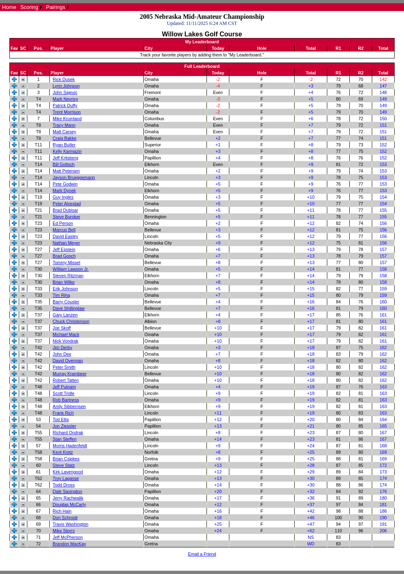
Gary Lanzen (65, 314)
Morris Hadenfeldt (70, 445)
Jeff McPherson (68, 537)
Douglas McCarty (69, 504)
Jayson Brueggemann (74, 177)
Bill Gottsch (64, 164)
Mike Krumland (67, 118)
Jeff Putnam (64, 386)
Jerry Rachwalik (68, 498)
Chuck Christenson (71, 321)
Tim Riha (61, 295)
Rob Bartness (66, 399)
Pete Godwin (65, 184)
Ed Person (63, 223)
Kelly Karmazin (67, 151)
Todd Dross (64, 484)
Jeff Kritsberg (65, 157)
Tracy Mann (64, 125)
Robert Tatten (66, 380)
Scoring (29, 7)
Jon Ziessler (64, 426)
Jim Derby (62, 347)
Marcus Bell (64, 229)
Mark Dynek (64, 190)
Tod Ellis (61, 419)
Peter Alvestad (67, 203)
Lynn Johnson (66, 85)
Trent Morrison (67, 112)
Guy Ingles (63, 197)
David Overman (68, 360)
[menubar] (35, 7)
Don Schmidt (65, 517)
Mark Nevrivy (65, 98)
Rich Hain (62, 511)
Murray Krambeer (70, 373)
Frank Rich (63, 412)
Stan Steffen (64, 439)
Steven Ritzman (68, 275)
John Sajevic (65, 92)
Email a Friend (202, 554)
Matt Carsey (64, 131)
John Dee (62, 354)
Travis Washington (70, 524)
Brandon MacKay (69, 543)
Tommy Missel (66, 262)
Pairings (55, 7)
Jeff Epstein (64, 249)
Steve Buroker (66, 216)
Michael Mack (66, 334)
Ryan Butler (64, 144)
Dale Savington (67, 491)
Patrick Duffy (65, 105)
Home (9, 7)
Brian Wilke (64, 282)
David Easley (65, 236)
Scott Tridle (63, 393)
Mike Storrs (64, 530)
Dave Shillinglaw (68, 308)
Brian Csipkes (66, 458)
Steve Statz (64, 465)
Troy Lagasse (66, 478)
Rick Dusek (64, 79)
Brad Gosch (64, 255)
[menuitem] (9, 7)
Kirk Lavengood (68, 471)
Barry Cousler (66, 301)
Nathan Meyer (66, 242)
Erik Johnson (65, 288)
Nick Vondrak (65, 341)
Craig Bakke (64, 138)
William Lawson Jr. (71, 269)
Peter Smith (64, 367)
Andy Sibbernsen (69, 406)
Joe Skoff (62, 327)
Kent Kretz (63, 452)
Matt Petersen (66, 170)
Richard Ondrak (68, 432)
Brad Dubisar (65, 210)
